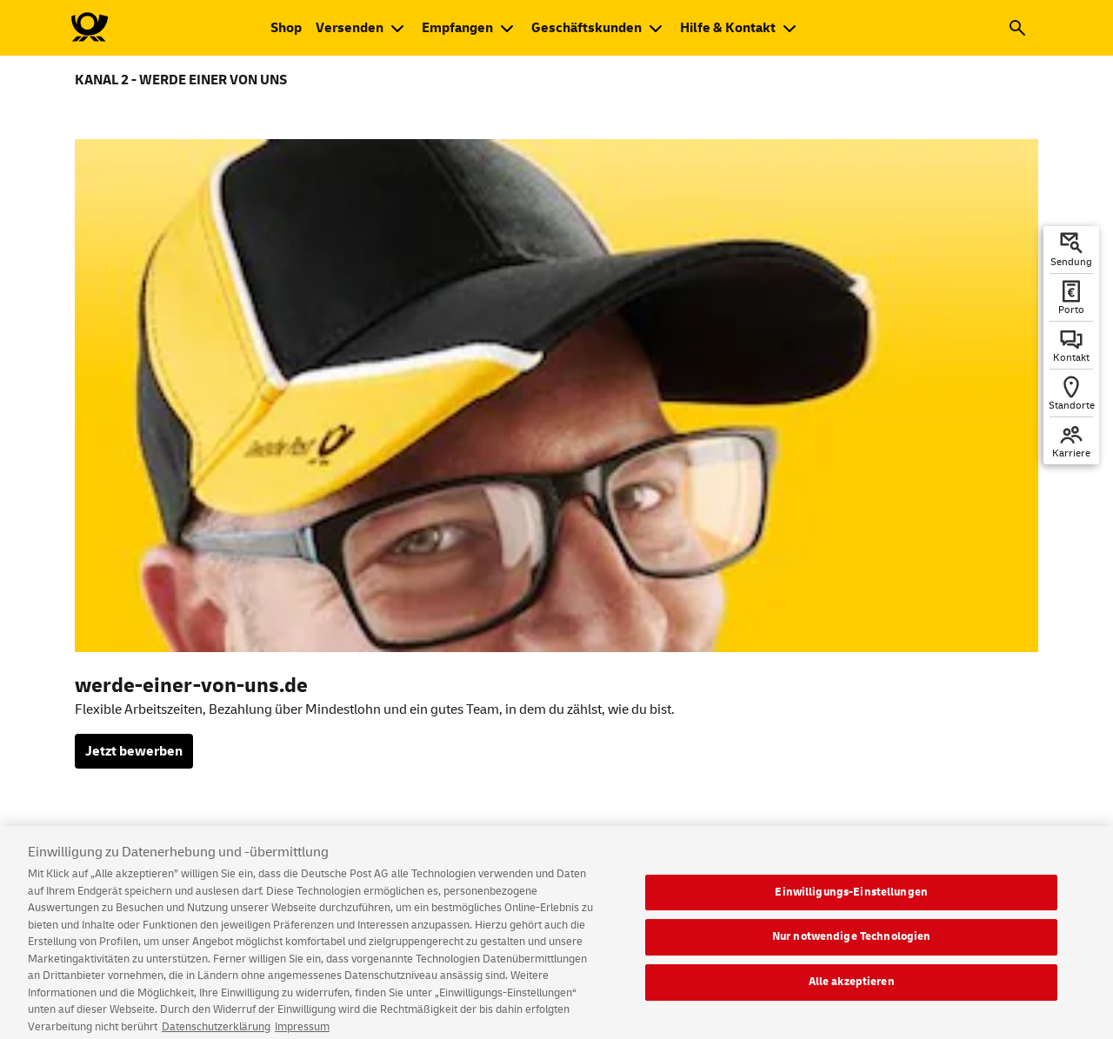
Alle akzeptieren (852, 989)
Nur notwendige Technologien (851, 945)
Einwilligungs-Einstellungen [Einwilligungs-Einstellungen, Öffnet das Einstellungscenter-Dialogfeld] (851, 900)
